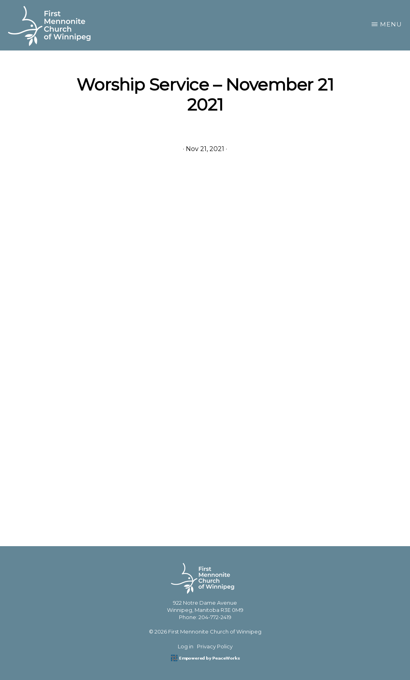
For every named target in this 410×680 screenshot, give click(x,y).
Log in (185, 646)
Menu (391, 24)
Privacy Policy (215, 646)
